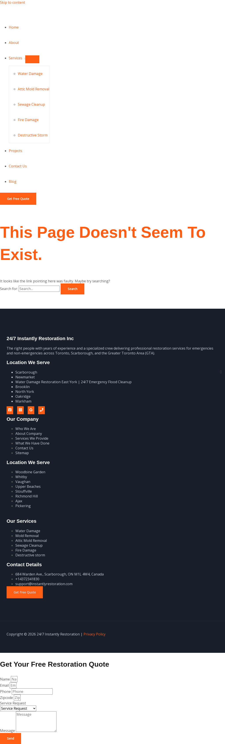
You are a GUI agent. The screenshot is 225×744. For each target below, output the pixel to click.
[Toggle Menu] (32, 59)
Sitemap (22, 452)
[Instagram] (20, 410)
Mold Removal (27, 535)
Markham (23, 401)
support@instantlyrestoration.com (44, 583)
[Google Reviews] (31, 410)
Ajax (18, 501)
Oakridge (23, 396)
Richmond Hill (26, 496)
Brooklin (22, 386)
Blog (12, 181)
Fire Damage (28, 119)
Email (5, 685)
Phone (6, 691)
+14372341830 (27, 579)
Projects (15, 150)
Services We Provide (31, 438)
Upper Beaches (28, 486)
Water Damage (30, 73)
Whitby (21, 476)
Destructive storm (30, 555)
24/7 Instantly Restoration (47, 12)
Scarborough (26, 372)
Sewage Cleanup (31, 104)
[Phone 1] (41, 410)
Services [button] (15, 58)
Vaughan (22, 481)
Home (14, 27)
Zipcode (7, 697)
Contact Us (18, 166)
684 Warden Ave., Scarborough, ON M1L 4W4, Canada (59, 574)
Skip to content (12, 2)
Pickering (23, 505)
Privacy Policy (94, 634)
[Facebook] (10, 410)
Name (5, 679)
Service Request (13, 703)
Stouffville (23, 491)
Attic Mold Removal (33, 89)
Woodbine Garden (30, 472)
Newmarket (25, 377)
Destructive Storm (33, 135)
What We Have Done (32, 443)
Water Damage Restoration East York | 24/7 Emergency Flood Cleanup (73, 381)
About (14, 42)
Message (8, 730)
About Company (28, 433)
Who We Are (25, 428)
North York (24, 391)
